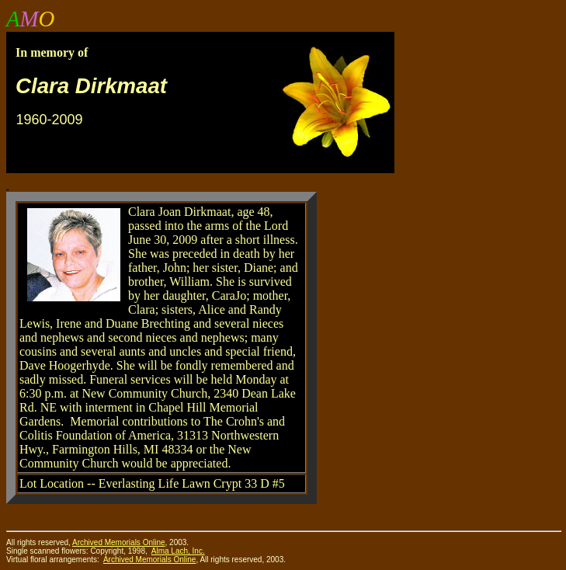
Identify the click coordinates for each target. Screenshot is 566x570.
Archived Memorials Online (149, 559)
